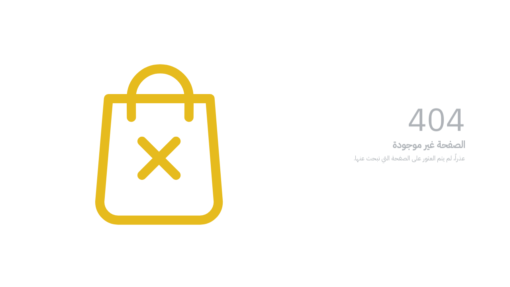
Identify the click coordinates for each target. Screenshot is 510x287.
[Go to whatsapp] (491, 264)
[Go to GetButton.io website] (491, 279)
